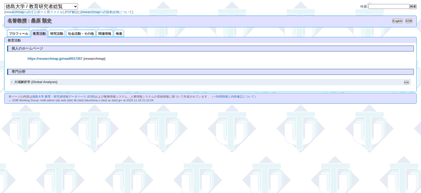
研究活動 (56, 33)
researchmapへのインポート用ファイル (34, 12)
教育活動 (39, 33)
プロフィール (18, 33)
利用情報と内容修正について (235, 96)
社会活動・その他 (81, 33)
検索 (119, 33)
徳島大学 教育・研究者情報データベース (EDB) (63, 96)
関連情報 (104, 33)
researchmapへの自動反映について (106, 12)
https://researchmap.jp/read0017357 (55, 59)
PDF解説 (72, 12)
